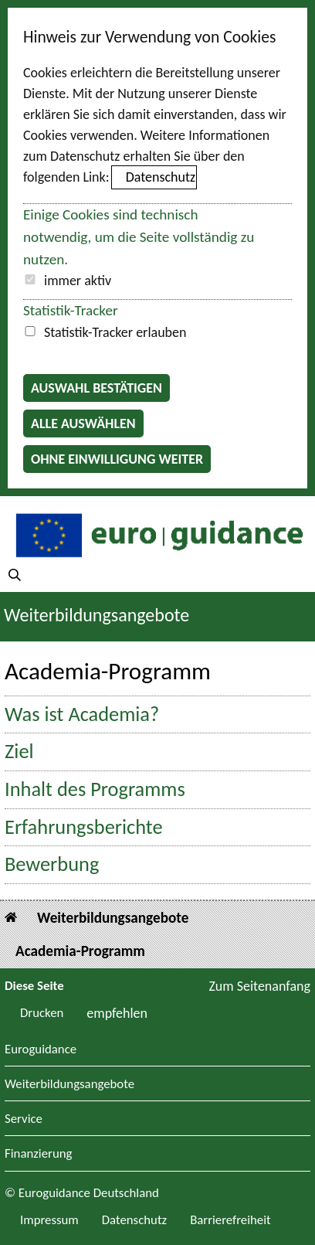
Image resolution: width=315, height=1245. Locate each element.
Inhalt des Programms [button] (95, 789)
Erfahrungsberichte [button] (84, 827)
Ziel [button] (19, 752)
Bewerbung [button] (52, 864)
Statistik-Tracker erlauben (115, 332)
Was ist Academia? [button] (82, 714)
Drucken (41, 1013)
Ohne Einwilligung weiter (117, 459)
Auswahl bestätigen (96, 387)
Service (23, 1119)
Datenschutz (160, 176)
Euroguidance (40, 1049)
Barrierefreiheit (230, 1220)
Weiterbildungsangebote (96, 615)
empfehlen (116, 1013)
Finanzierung (38, 1154)
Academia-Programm (80, 951)
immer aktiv (77, 280)
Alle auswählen (83, 423)
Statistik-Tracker (70, 310)
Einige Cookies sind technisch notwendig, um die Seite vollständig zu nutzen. (138, 237)
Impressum (49, 1220)
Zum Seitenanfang (259, 986)
